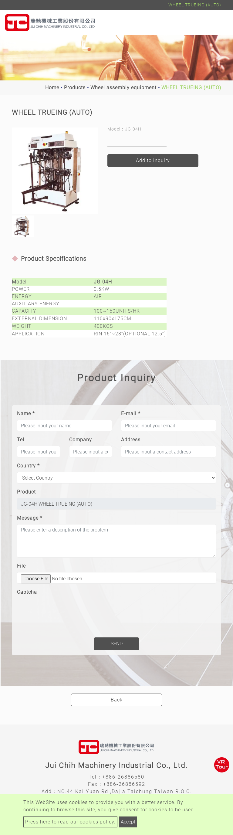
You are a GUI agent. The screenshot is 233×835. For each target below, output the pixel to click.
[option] (55, 170)
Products (75, 87)
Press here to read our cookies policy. (70, 822)
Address (130, 440)
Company (80, 440)
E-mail (130, 413)
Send (117, 644)
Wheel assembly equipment (123, 87)
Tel (20, 440)
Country (28, 466)
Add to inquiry (153, 160)
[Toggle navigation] (219, 22)
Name (26, 413)
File (21, 566)
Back (117, 700)
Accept (128, 822)
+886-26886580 (123, 777)
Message (29, 518)
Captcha (27, 592)
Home (52, 87)
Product (26, 492)
